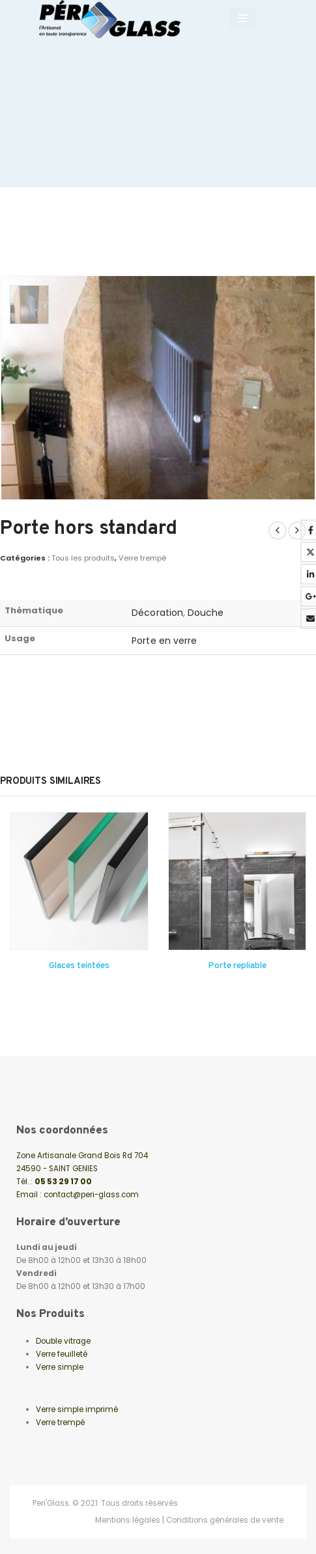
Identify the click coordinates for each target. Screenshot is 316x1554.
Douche (205, 612)
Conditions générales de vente (224, 1520)
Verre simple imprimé (77, 1409)
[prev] (277, 530)
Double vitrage (63, 1341)
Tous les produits (83, 558)
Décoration (157, 612)
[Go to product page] (79, 881)
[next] (297, 530)
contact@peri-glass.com (91, 1194)
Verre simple (59, 1367)
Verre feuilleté (61, 1354)
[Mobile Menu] (243, 19)
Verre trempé (142, 558)
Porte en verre (164, 640)
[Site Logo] (115, 19)
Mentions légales (127, 1520)
